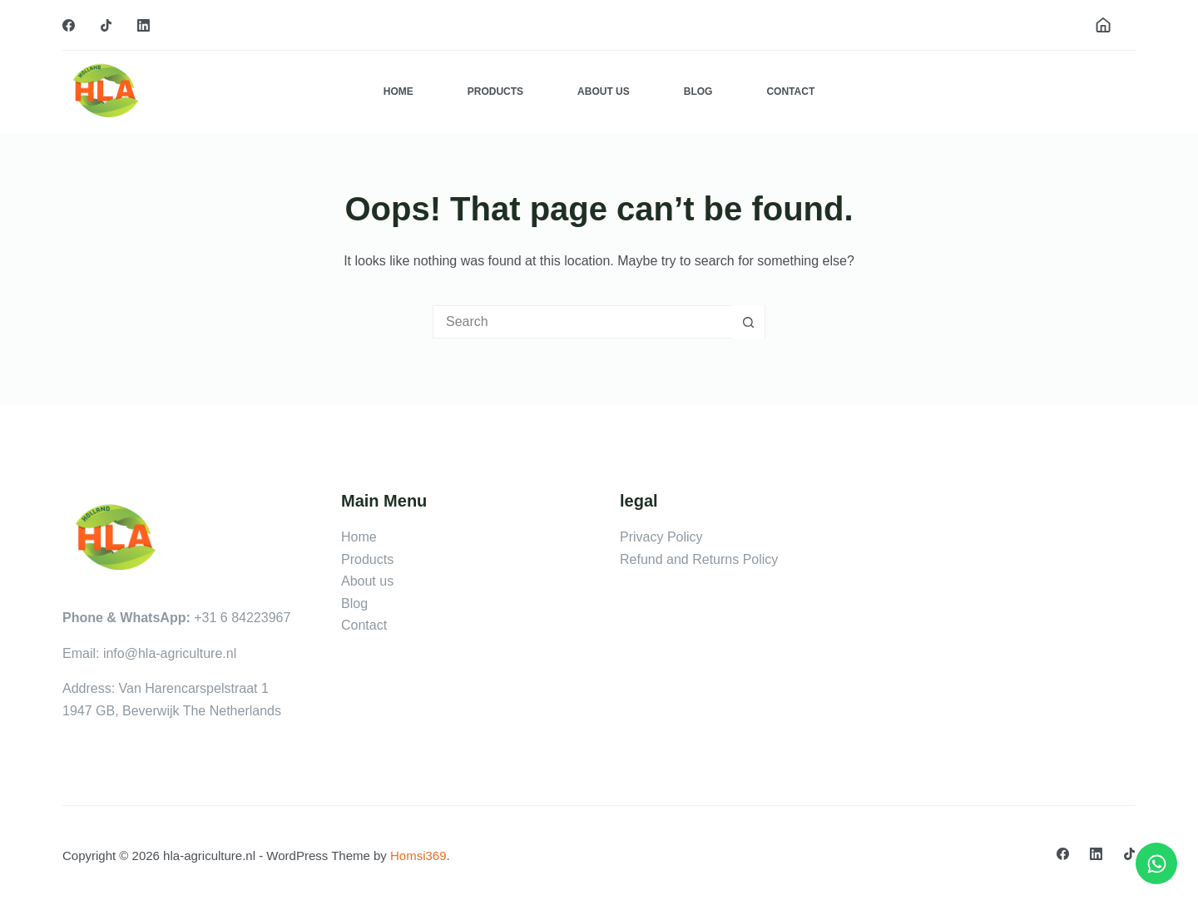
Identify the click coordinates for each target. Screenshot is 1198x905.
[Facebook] (68, 25)
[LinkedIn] (143, 25)
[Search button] (748, 322)
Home (398, 91)
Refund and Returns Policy (699, 559)
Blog (698, 91)
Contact (790, 91)
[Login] (1103, 24)
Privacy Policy (661, 537)
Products (495, 91)
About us (367, 581)
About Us (603, 91)
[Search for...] (582, 322)
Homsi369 (418, 855)
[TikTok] (106, 25)
